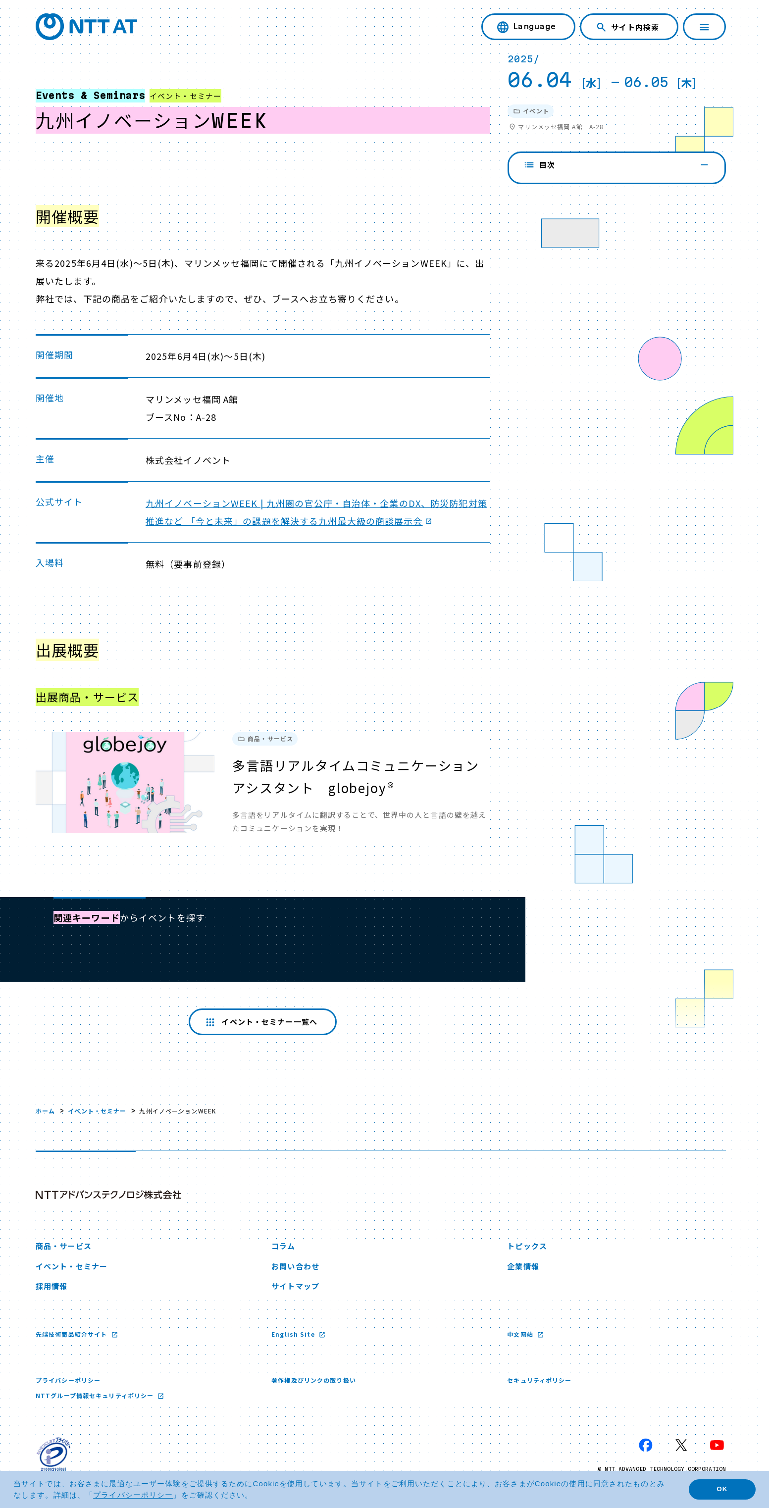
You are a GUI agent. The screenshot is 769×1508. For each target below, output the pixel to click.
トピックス (527, 1246)
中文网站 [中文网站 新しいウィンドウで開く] (521, 1334)
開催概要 (547, 191)
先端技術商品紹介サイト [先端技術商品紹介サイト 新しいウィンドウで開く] (72, 1334)
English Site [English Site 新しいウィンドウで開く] (294, 1334)
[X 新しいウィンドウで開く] (681, 1445)
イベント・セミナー (97, 1110)
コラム (283, 1246)
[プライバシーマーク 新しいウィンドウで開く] (53, 1454)
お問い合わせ (295, 1266)
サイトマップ (295, 1286)
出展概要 (547, 218)
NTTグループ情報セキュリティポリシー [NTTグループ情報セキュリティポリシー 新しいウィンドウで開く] (95, 1395)
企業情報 (523, 1266)
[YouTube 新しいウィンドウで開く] (717, 1445)
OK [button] (722, 1489)
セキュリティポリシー (539, 1380)
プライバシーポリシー (68, 1380)
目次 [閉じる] (616, 164)
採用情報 (51, 1286)
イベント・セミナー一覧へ (260, 1022)
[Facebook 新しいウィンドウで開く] (646, 1445)
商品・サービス (64, 1246)
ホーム (45, 1110)
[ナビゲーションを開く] (704, 26)
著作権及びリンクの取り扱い (313, 1380)
